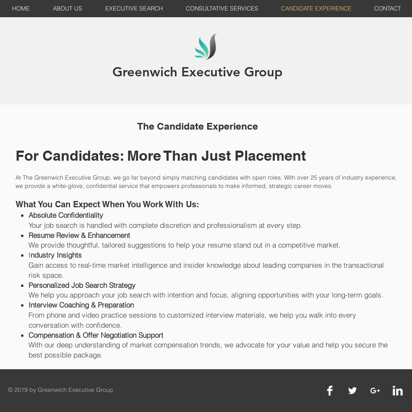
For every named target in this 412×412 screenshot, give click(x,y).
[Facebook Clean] (330, 391)
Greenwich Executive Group (197, 72)
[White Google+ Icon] (375, 391)
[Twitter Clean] (352, 391)
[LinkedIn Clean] (398, 391)
